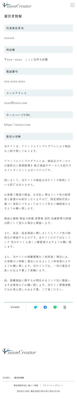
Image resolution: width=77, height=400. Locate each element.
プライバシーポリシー (53, 385)
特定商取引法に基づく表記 (26, 385)
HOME (6, 377)
